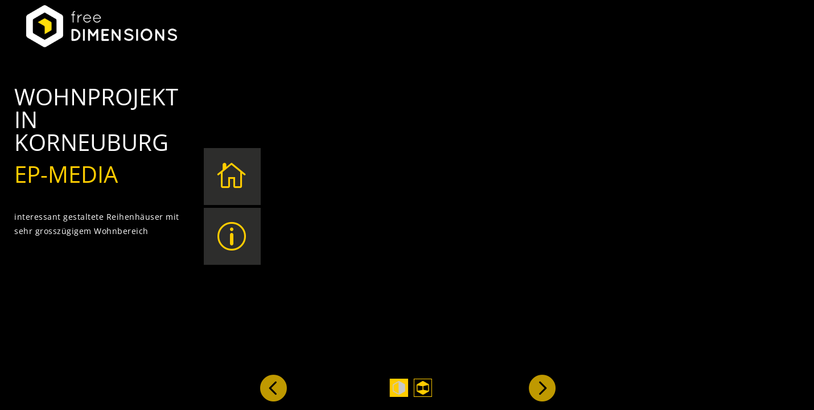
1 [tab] (399, 388)
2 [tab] (423, 388)
